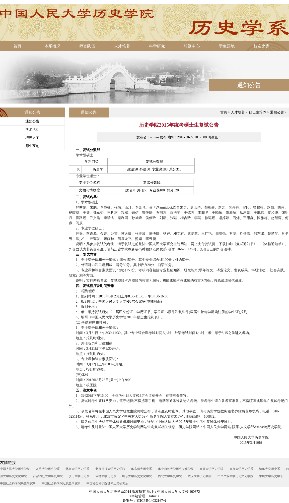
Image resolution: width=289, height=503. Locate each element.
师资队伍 (87, 46)
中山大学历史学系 (271, 476)
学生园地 (227, 46)
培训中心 (192, 46)
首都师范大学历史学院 (48, 476)
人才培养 (122, 46)
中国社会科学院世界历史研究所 (107, 483)
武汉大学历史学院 (200, 476)
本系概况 (52, 46)
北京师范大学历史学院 (110, 469)
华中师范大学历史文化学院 (176, 469)
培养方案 (32, 138)
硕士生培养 (257, 112)
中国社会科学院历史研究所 (18, 483)
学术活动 (32, 129)
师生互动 (32, 146)
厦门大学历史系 (79, 476)
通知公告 (32, 121)
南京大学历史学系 (241, 469)
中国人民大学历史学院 (15, 469)
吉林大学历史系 (105, 476)
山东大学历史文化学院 (137, 476)
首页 (17, 46)
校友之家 (262, 46)
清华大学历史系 (269, 469)
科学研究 (157, 46)
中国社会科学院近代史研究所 (61, 483)
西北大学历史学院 (170, 476)
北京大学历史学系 (77, 469)
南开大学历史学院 (211, 469)
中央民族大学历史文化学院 (235, 476)
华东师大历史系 (141, 469)
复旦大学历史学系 (48, 469)
